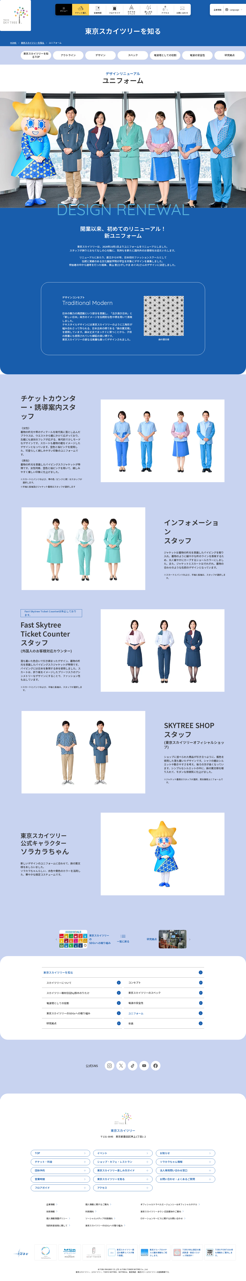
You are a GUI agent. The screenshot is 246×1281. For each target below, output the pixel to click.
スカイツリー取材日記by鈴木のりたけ (84, 993)
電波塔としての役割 (84, 1003)
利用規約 (90, 1211)
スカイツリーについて (84, 983)
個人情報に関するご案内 (98, 1204)
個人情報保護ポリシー (58, 1218)
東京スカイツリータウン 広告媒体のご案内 (162, 1211)
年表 (165, 1023)
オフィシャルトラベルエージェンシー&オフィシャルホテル (170, 1204)
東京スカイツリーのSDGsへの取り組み (84, 1013)
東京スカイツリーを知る (123, 973)
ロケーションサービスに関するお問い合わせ (162, 1218)
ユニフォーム (165, 1013)
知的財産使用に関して (58, 1225)
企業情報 (51, 1204)
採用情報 (51, 1211)
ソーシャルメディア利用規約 (100, 1218)
